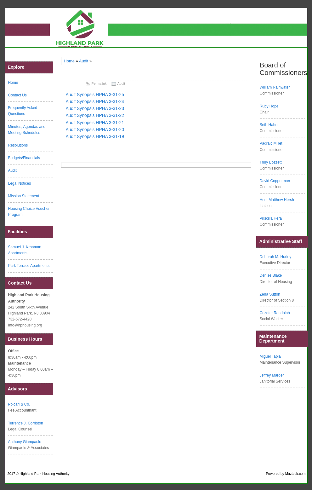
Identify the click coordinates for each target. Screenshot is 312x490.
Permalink (99, 83)
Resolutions (18, 145)
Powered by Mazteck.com (286, 474)
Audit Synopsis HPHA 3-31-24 (95, 101)
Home (69, 61)
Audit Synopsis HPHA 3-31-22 (95, 115)
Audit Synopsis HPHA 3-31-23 (95, 108)
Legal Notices (19, 183)
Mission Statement (23, 196)
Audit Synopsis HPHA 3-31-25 (95, 94)
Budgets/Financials (24, 158)
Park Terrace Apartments (29, 265)
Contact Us (17, 95)
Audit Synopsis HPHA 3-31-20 (95, 129)
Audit (83, 61)
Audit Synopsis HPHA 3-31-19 (95, 136)
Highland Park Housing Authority (44, 474)
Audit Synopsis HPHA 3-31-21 (95, 122)
